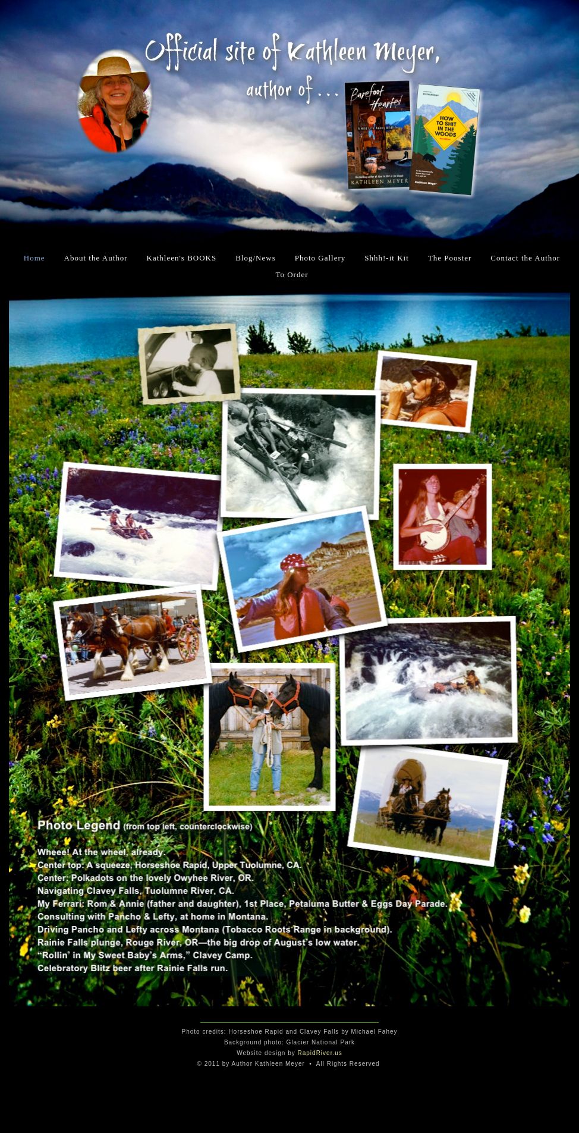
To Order (291, 274)
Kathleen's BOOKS (182, 257)
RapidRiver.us (320, 1053)
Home (34, 257)
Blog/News (255, 257)
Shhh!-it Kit (386, 257)
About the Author (96, 257)
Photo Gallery (320, 257)
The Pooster (449, 257)
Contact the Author (525, 257)
